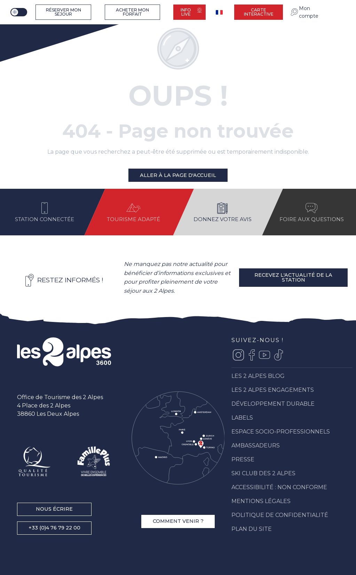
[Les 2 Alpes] (33, 35)
